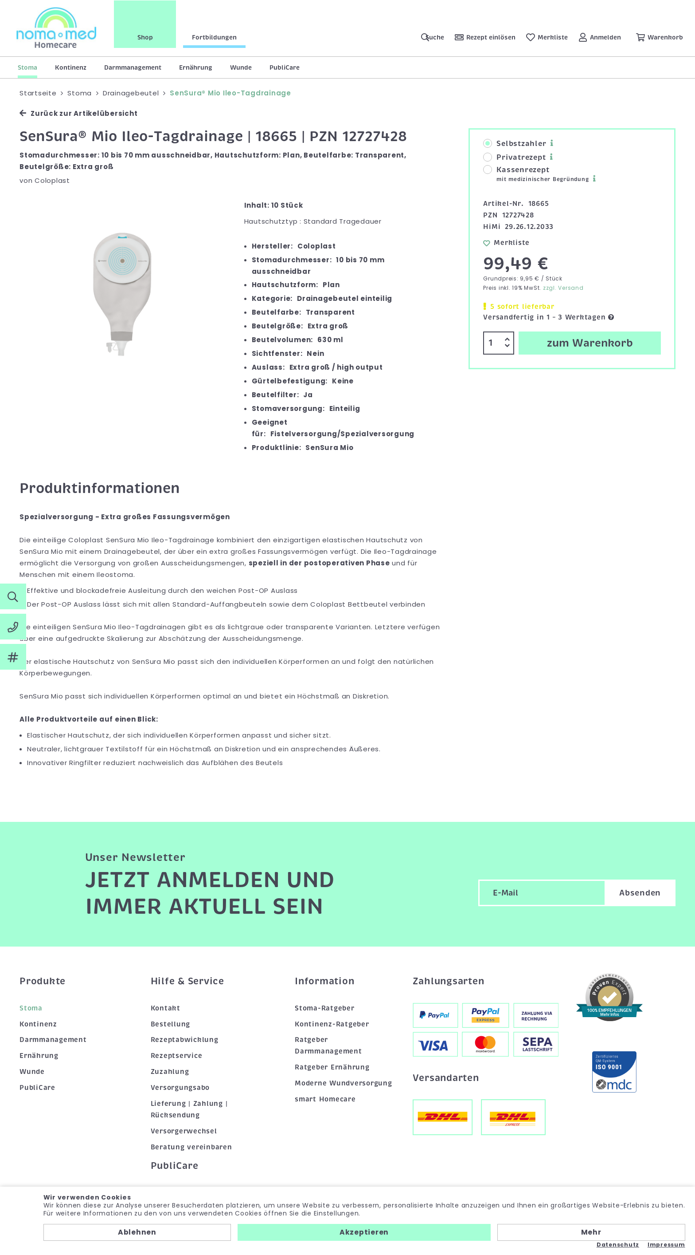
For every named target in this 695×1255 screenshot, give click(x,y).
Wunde (241, 67)
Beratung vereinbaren (191, 1147)
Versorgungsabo (180, 1088)
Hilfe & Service (187, 981)
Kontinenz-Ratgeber (332, 1024)
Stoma (27, 67)
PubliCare (284, 67)
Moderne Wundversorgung (343, 1083)
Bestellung (171, 1024)
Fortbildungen (215, 37)
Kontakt (165, 1008)
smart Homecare (325, 1099)
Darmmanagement (132, 67)
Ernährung (195, 67)
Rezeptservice (177, 1056)
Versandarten (446, 1078)
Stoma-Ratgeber (325, 1008)
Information (324, 981)
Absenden (640, 893)
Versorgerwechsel (184, 1131)
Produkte (43, 981)
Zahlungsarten (448, 981)
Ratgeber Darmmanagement (328, 1045)
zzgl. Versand (563, 288)
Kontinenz (70, 67)
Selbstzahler (514, 143)
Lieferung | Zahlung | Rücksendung (189, 1109)
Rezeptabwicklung (185, 1040)
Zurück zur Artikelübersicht (78, 113)
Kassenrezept (536, 174)
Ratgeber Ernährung (332, 1067)
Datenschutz (618, 1244)
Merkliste (506, 243)
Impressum (666, 1244)
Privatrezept (514, 157)
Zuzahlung (170, 1072)
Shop (146, 37)
